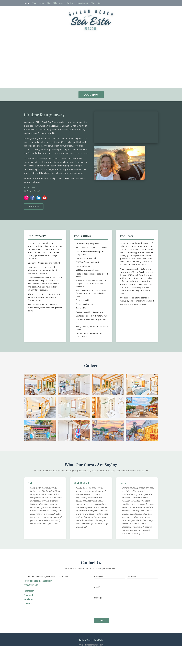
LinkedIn (28, 603)
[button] (40, 384)
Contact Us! (33, 206)
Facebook (28, 595)
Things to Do (38, 3)
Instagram (29, 590)
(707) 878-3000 (31, 585)
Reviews (70, 3)
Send (101, 620)
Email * (97, 587)
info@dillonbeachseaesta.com (38, 580)
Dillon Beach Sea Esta (91, 640)
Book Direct (82, 3)
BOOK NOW (91, 94)
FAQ (93, 3)
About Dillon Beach (55, 3)
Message (98, 598)
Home (26, 3)
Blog (100, 3)
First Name (98, 576)
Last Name (131, 576)
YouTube (28, 599)
